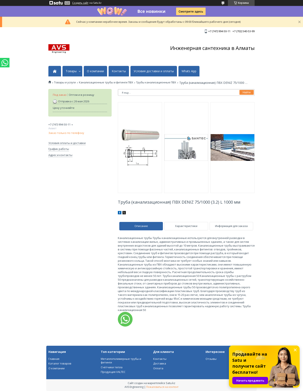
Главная (53, 359)
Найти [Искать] (247, 92)
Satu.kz (170, 383)
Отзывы (211, 359)
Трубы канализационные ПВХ (156, 82)
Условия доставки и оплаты (154, 71)
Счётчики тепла (111, 367)
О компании (95, 71)
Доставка (159, 363)
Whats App (189, 71)
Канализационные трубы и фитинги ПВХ (106, 82)
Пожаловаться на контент (162, 387)
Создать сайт (80, 2)
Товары (71, 71)
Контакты (119, 71)
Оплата (158, 368)
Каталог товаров (59, 363)
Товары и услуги (65, 82)
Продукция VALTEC (113, 372)
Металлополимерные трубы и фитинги (121, 360)
